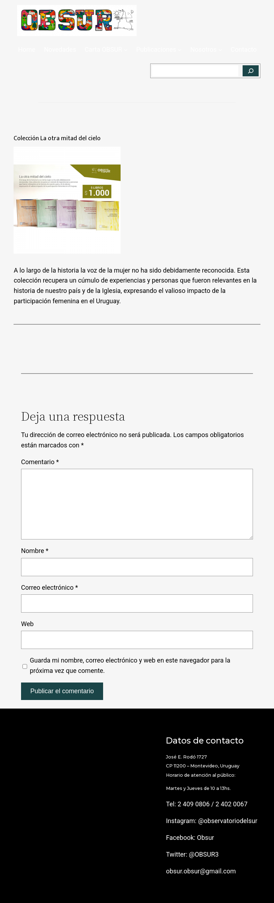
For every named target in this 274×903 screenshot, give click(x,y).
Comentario (40, 462)
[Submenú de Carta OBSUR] (126, 50)
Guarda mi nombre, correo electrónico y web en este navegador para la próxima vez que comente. (130, 665)
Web (27, 624)
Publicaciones (156, 49)
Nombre (35, 550)
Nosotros (203, 49)
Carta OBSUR (103, 49)
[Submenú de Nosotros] (220, 50)
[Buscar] (251, 71)
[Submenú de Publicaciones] (180, 50)
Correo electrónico (49, 587)
